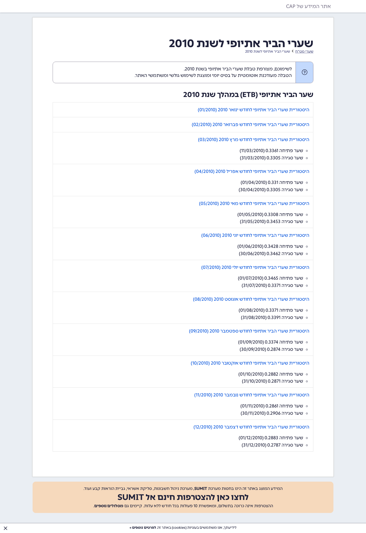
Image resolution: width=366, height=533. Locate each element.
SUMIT (200, 488)
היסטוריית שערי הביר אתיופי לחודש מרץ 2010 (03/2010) (253, 139)
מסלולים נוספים (108, 505)
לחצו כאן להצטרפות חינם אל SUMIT (183, 497)
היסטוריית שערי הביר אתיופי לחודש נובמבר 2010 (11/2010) (251, 395)
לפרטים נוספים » (143, 527)
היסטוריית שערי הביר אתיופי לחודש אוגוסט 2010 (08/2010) (251, 299)
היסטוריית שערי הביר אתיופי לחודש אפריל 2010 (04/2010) (252, 171)
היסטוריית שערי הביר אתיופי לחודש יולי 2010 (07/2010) (255, 267)
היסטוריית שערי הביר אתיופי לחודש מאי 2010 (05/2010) (254, 203)
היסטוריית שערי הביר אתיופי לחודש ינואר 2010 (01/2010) (253, 110)
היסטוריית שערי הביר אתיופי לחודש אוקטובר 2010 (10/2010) (250, 363)
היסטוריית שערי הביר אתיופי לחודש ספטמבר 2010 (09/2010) (249, 331)
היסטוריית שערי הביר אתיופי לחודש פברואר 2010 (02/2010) (250, 124)
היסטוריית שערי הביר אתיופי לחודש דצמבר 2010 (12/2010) (251, 427)
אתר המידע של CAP (308, 6)
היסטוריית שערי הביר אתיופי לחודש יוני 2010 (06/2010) (255, 235)
